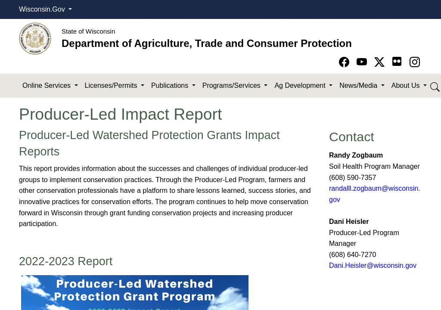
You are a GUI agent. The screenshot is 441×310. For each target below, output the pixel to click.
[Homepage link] (35, 38)
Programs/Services (232, 85)
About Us (406, 85)
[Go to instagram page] (415, 62)
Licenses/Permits (112, 85)
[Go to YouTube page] (363, 62)
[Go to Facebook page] (345, 62)
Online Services (47, 85)
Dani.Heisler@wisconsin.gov (372, 265)
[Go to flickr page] (396, 61)
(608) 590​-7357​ (352, 177)
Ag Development (300, 85)
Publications (170, 85)
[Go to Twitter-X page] (381, 62)
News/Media (359, 85)
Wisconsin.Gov (43, 9)
